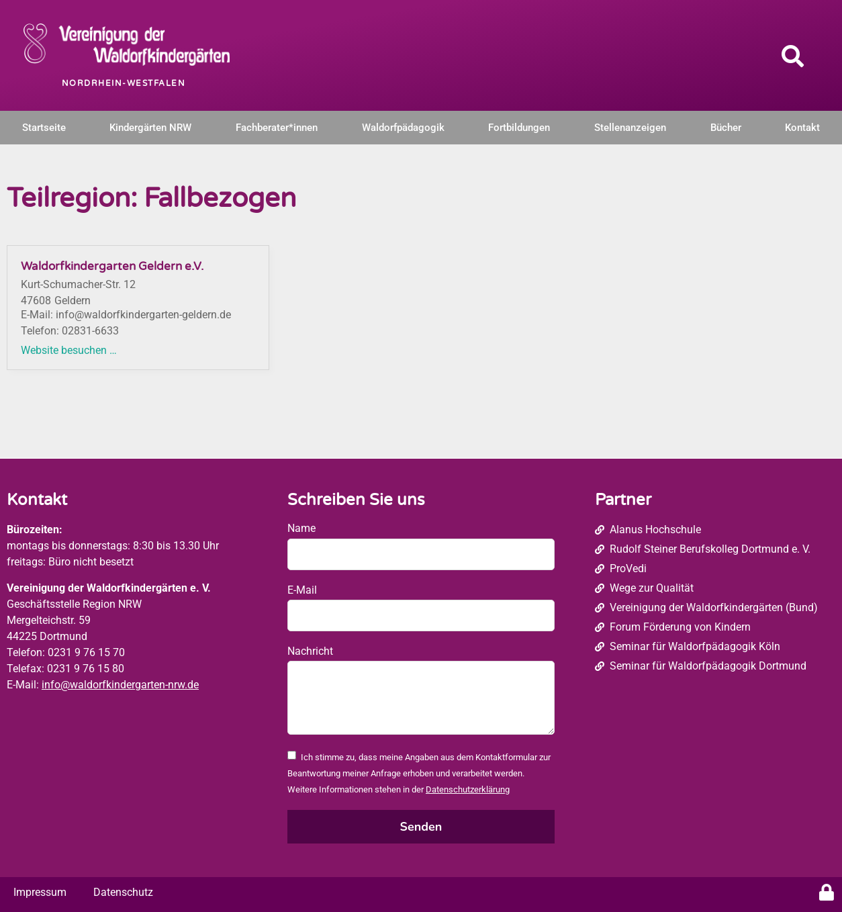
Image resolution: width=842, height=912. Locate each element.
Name (301, 528)
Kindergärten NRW (150, 128)
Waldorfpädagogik (403, 128)
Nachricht (310, 651)
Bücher (725, 128)
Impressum (39, 892)
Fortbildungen (519, 128)
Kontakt (802, 128)
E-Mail (302, 590)
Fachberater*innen (277, 128)
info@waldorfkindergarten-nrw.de (120, 684)
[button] (793, 56)
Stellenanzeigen (630, 128)
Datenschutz (123, 892)
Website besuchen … (69, 350)
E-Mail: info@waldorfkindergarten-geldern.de (126, 314)
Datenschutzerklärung (468, 789)
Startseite (44, 128)
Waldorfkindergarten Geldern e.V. (112, 266)
